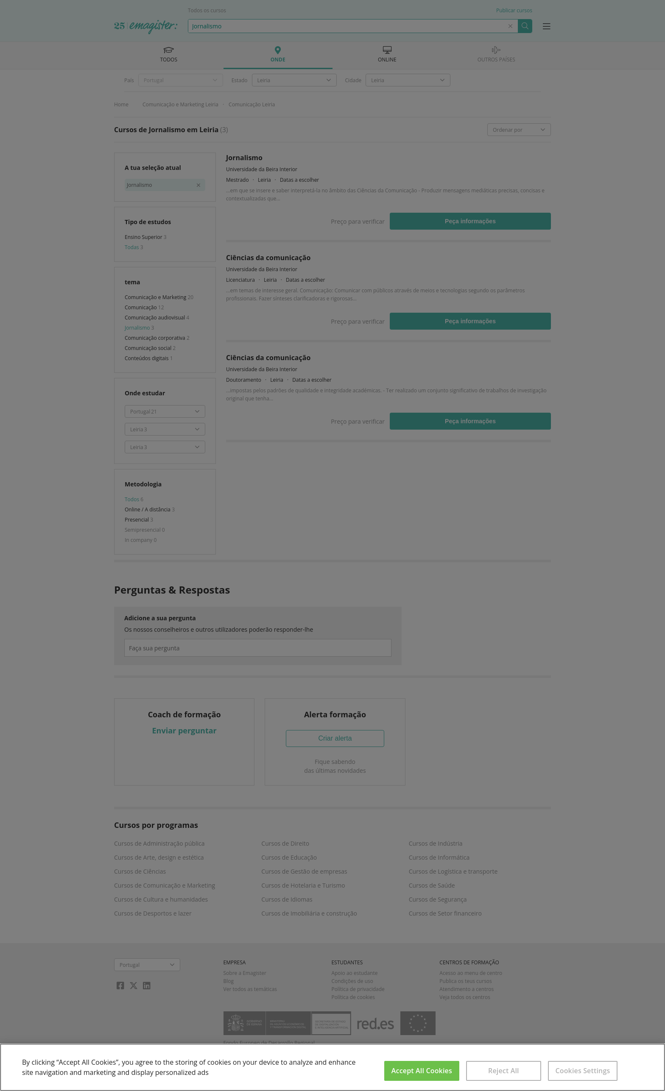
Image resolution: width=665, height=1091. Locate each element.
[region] (332, 1067)
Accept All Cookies (421, 1070)
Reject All (503, 1070)
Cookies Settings (582, 1070)
